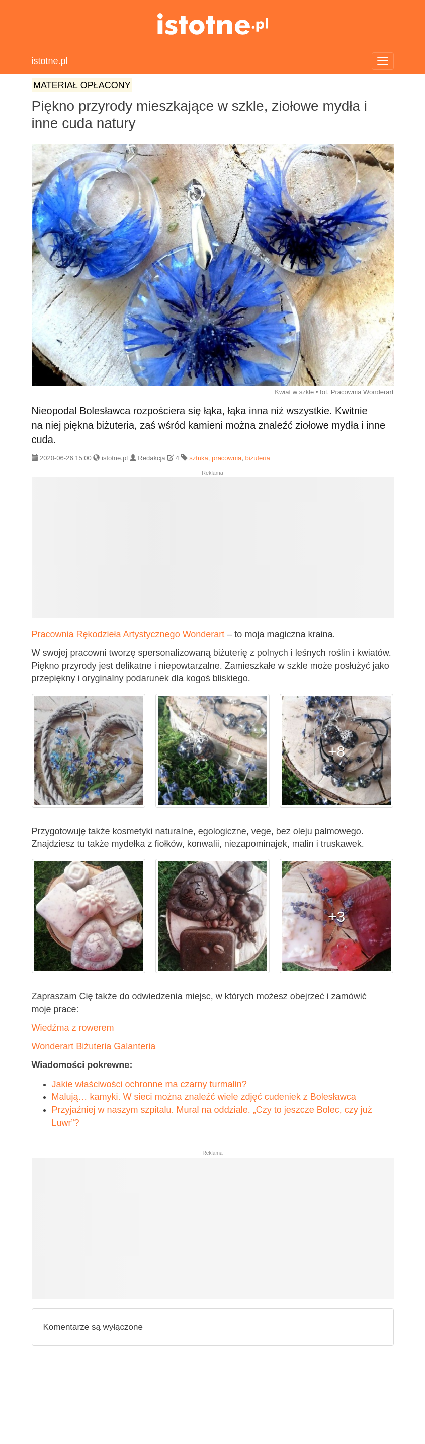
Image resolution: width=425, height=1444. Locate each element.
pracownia (226, 458)
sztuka (198, 458)
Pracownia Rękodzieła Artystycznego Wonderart (128, 634)
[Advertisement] (213, 551)
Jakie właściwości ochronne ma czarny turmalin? (149, 1084)
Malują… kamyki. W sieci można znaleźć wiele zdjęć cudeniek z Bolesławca (204, 1097)
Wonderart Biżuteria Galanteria (94, 1046)
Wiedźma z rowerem (73, 1028)
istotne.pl (212, 24)
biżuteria (257, 458)
